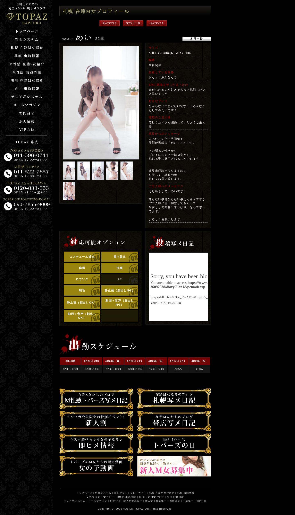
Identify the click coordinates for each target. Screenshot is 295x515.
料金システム (103, 492)
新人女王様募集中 (156, 500)
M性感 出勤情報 (126, 497)
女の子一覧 (133, 23)
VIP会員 (201, 500)
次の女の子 (157, 23)
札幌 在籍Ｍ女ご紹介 (161, 492)
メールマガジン (97, 500)
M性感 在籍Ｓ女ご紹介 (100, 497)
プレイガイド (138, 492)
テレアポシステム (75, 500)
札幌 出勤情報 (185, 492)
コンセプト (120, 492)
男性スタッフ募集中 (181, 500)
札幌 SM (128, 508)
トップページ (84, 492)
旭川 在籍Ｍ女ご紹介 (151, 497)
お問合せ (115, 500)
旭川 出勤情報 (175, 497)
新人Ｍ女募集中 (132, 500)
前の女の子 (109, 23)
